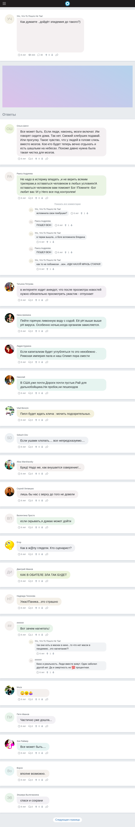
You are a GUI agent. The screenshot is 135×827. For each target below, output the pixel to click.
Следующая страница (67, 819)
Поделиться (56, 54)
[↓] (51, 55)
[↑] (46, 55)
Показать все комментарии (67, 204)
